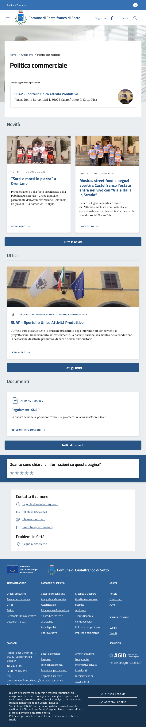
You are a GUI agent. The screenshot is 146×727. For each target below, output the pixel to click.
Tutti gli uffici (73, 367)
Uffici (10, 605)
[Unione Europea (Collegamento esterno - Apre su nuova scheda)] (24, 570)
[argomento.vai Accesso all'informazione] (37, 314)
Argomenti (27, 55)
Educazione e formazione (55, 610)
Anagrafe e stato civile (53, 599)
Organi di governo (16, 594)
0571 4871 (17, 666)
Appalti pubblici (49, 627)
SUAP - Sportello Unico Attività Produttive (46, 94)
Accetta (112, 702)
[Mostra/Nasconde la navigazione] (7, 17)
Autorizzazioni (48, 605)
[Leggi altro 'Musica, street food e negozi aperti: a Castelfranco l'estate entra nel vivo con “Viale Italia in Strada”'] (89, 226)
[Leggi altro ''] (20, 352)
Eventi (113, 633)
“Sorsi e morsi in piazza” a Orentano (33, 181)
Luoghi (113, 628)
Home (13, 55)
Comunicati (116, 599)
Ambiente (80, 610)
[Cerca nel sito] (135, 18)
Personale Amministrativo (21, 616)
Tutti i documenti (73, 445)
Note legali (81, 670)
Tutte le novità (73, 242)
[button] (16, 5)
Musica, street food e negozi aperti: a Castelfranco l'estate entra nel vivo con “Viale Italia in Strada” (105, 187)
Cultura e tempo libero (87, 627)
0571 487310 (19, 671)
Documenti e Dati (16, 621)
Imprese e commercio (87, 633)
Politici (10, 610)
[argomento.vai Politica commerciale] (73, 314)
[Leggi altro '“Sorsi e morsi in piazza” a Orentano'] (20, 226)
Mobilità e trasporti (85, 594)
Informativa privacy (86, 665)
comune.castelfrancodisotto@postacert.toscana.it (35, 680)
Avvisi (113, 605)
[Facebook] (110, 17)
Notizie (113, 594)
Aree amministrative (18, 599)
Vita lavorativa (49, 633)
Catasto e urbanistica (53, 594)
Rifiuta (112, 694)
